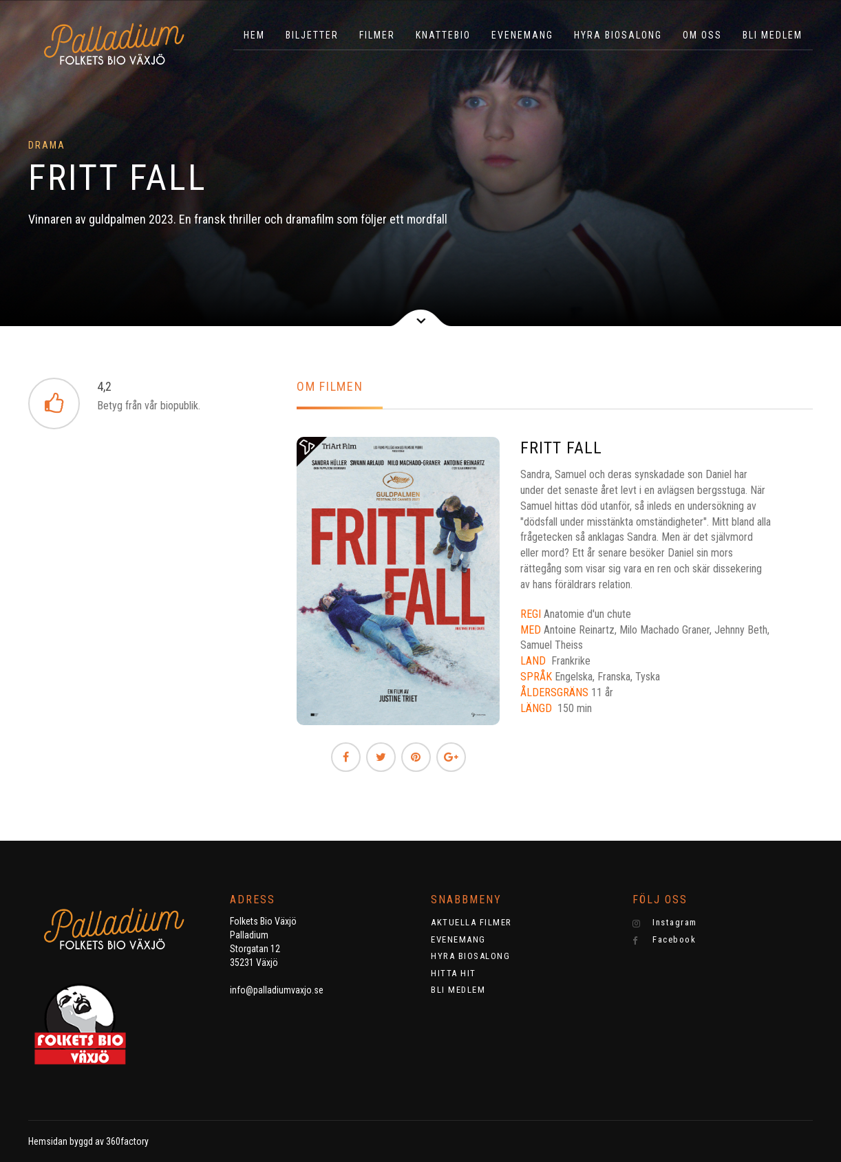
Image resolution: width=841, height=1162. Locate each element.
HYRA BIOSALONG (618, 35)
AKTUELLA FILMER (471, 922)
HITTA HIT (453, 973)
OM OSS (702, 35)
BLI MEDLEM (772, 35)
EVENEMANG (522, 35)
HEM (254, 35)
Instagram (664, 922)
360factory (127, 1141)
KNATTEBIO (443, 35)
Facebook (664, 939)
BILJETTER (312, 35)
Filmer (377, 35)
